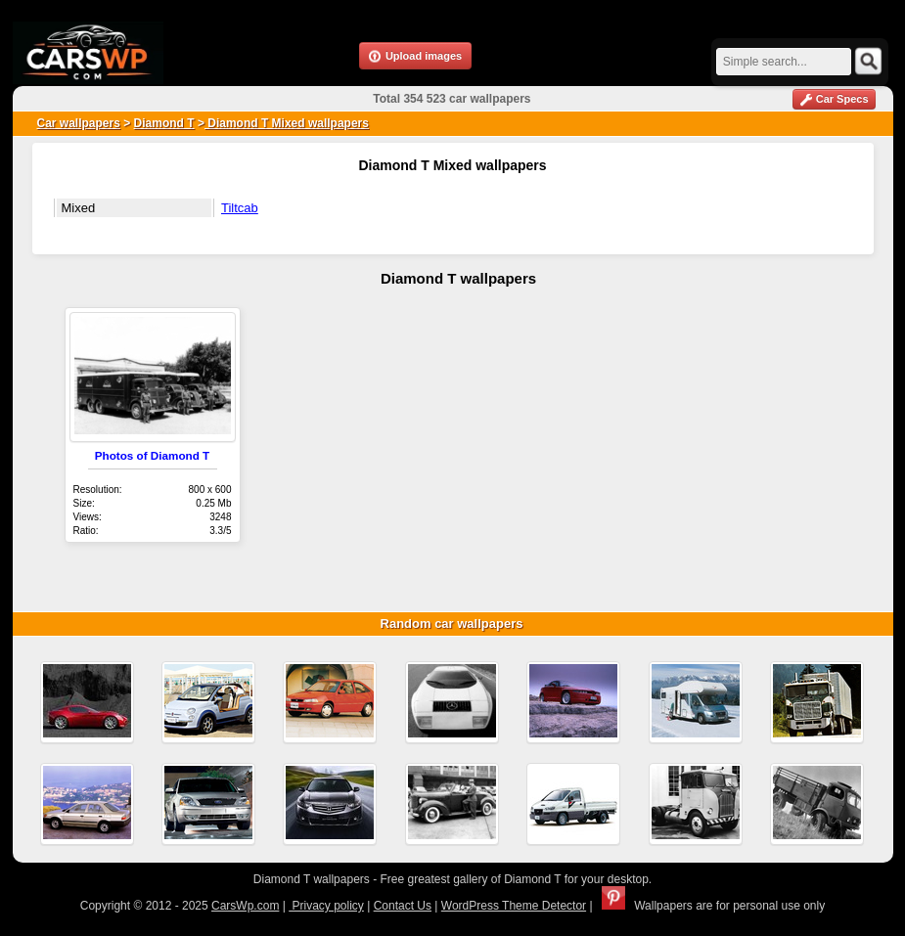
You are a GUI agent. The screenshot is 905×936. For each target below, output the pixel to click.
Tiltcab (239, 208)
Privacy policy (326, 906)
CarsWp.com (245, 906)
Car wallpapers (78, 123)
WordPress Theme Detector (513, 906)
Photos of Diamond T (152, 455)
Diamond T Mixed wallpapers (286, 123)
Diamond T (164, 123)
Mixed (79, 208)
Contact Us (402, 906)
